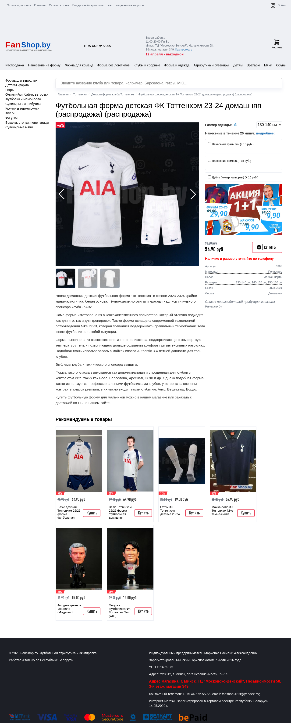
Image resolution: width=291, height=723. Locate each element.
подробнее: (265, 133)
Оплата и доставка (19, 5)
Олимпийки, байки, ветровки (26, 94)
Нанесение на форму (44, 65)
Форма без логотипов (113, 65)
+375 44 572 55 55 (97, 46)
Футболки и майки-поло (23, 99)
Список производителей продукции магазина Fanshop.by (240, 304)
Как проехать (183, 49)
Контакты (40, 5)
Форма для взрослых (21, 80)
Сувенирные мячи (19, 127)
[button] (193, 194)
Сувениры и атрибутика (23, 104)
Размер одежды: (221, 124)
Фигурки (11, 118)
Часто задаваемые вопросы (125, 5)
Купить (92, 512)
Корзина (277, 44)
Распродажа (14, 65)
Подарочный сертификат (88, 5)
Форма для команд (78, 65)
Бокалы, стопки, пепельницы (27, 122)
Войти (282, 5)
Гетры (9, 90)
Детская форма (17, 85)
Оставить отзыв (59, 5)
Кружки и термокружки (22, 108)
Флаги (9, 113)
